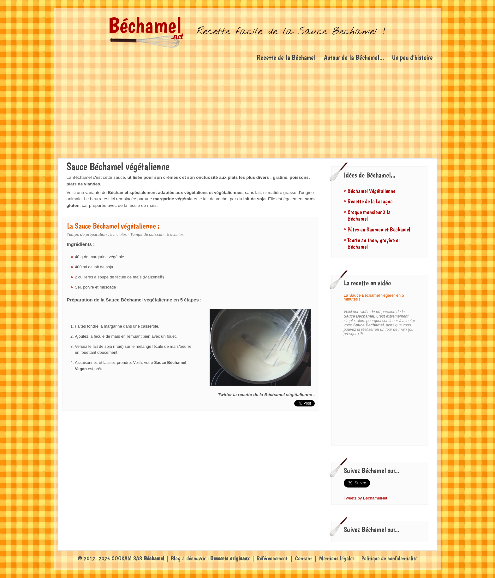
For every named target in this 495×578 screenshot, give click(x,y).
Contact (303, 558)
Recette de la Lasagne (370, 201)
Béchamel (145, 25)
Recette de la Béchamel (286, 57)
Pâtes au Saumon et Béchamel (379, 229)
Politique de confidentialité (389, 558)
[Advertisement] (247, 111)
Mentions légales (337, 558)
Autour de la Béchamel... (354, 57)
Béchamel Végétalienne (371, 191)
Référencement (272, 558)
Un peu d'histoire (412, 57)
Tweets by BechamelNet (365, 498)
